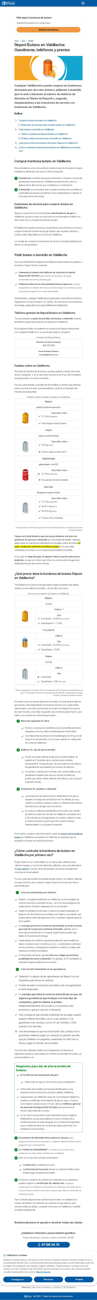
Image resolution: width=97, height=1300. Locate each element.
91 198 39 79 (48, 1245)
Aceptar (79, 1279)
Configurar (17, 1279)
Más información (43, 1272)
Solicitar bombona (49, 29)
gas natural (23, 868)
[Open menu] (84, 3)
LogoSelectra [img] (28, 1296)
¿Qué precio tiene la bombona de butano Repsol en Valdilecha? (48, 143)
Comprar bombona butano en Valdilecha (38, 120)
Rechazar (48, 1279)
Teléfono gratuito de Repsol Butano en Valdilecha (44, 134)
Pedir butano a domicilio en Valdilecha (36, 129)
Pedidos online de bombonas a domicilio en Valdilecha (46, 138)
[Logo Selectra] (8, 3)
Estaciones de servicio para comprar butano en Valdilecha (48, 125)
